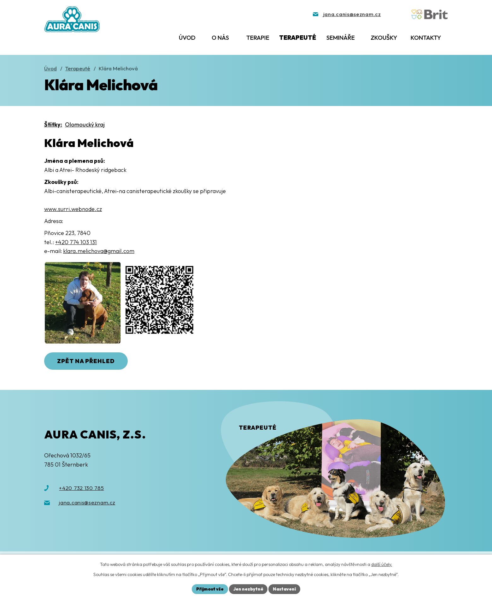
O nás (220, 37)
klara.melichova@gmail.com (98, 251)
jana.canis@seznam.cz (87, 503)
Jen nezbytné (248, 588)
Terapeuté (297, 37)
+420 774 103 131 (76, 242)
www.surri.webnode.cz (73, 209)
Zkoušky (384, 37)
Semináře (340, 37)
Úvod (187, 37)
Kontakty (426, 37)
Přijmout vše (209, 588)
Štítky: (53, 124)
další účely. (381, 564)
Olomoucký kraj (85, 124)
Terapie (257, 37)
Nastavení (285, 588)
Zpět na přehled (87, 361)
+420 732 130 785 (81, 488)
